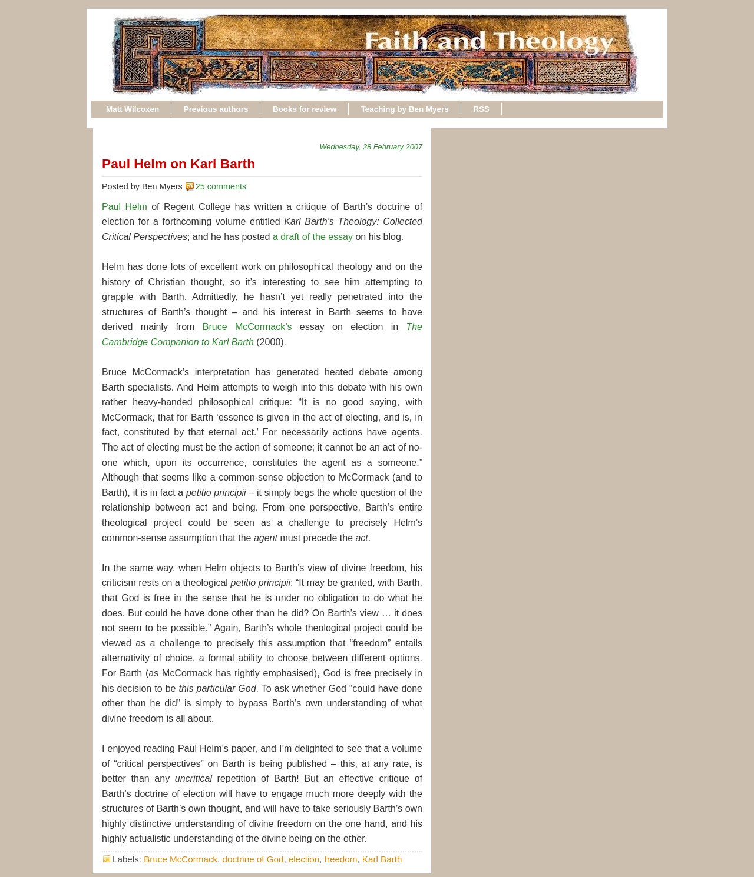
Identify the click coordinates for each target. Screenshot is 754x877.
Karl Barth (382, 859)
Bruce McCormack (180, 859)
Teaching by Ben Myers (405, 109)
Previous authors (216, 109)
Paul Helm (124, 207)
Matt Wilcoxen (132, 109)
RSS (481, 109)
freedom (341, 859)
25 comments (221, 186)
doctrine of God (253, 859)
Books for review (304, 109)
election (304, 859)
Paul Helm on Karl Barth (178, 163)
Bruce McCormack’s (247, 327)
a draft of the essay (313, 237)
